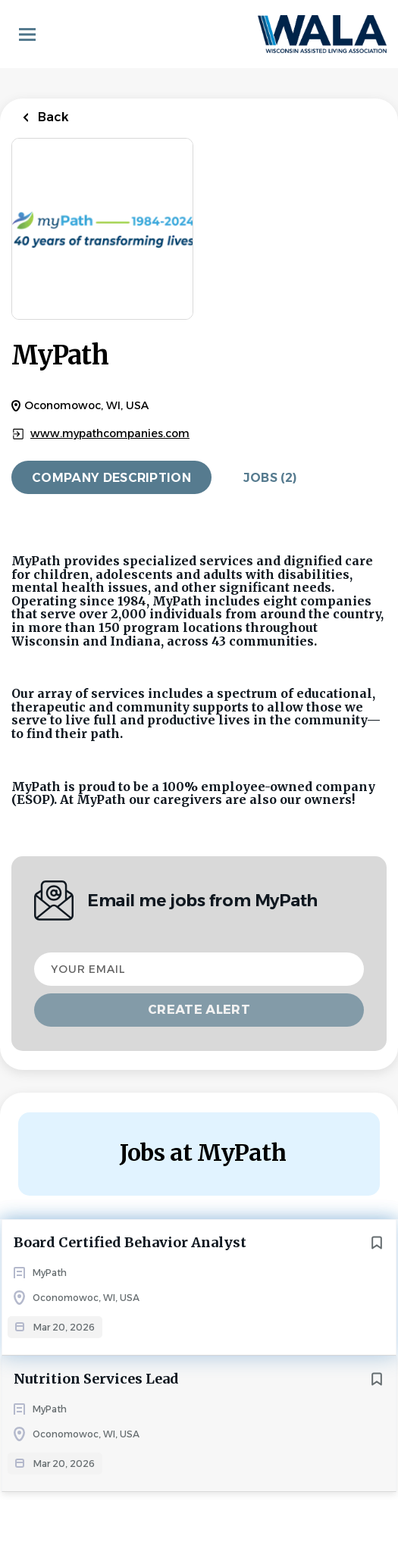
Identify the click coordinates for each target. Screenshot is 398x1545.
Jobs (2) (270, 478)
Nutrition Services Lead (96, 1378)
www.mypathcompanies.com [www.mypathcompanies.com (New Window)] (110, 433)
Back (52, 117)
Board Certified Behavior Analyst (130, 1242)
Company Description (111, 478)
